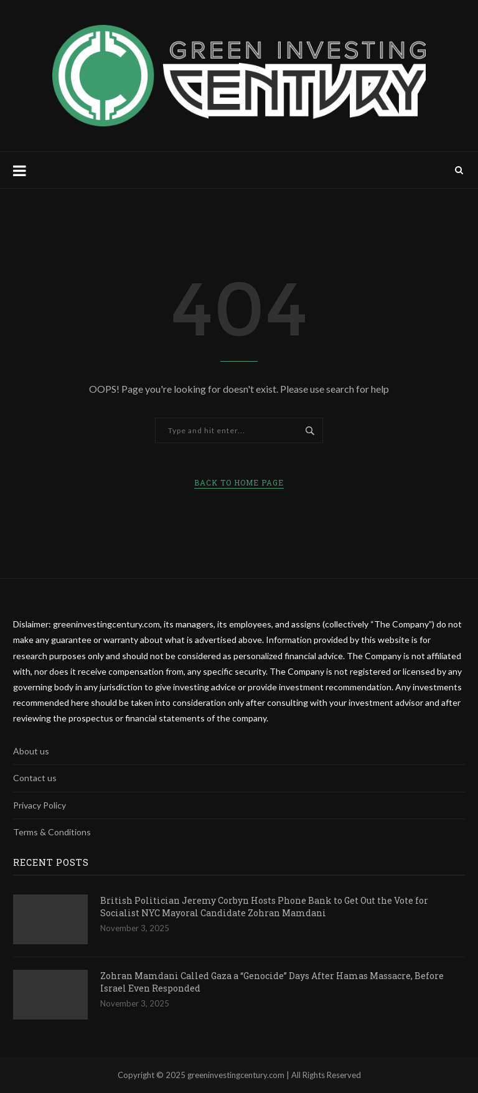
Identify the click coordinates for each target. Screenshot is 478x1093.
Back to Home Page (239, 482)
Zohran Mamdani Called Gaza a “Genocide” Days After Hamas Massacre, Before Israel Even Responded (272, 982)
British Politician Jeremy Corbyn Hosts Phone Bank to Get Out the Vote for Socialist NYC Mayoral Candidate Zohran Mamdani (264, 906)
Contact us (35, 777)
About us (31, 751)
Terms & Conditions (52, 832)
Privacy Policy (39, 805)
